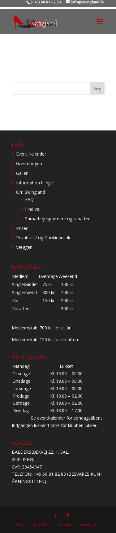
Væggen (24, 247)
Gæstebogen (29, 163)
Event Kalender (31, 154)
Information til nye (34, 183)
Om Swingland (30, 192)
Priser (22, 228)
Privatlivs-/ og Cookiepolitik (43, 237)
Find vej (33, 209)
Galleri (22, 173)
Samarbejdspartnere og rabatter (57, 219)
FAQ (29, 199)
